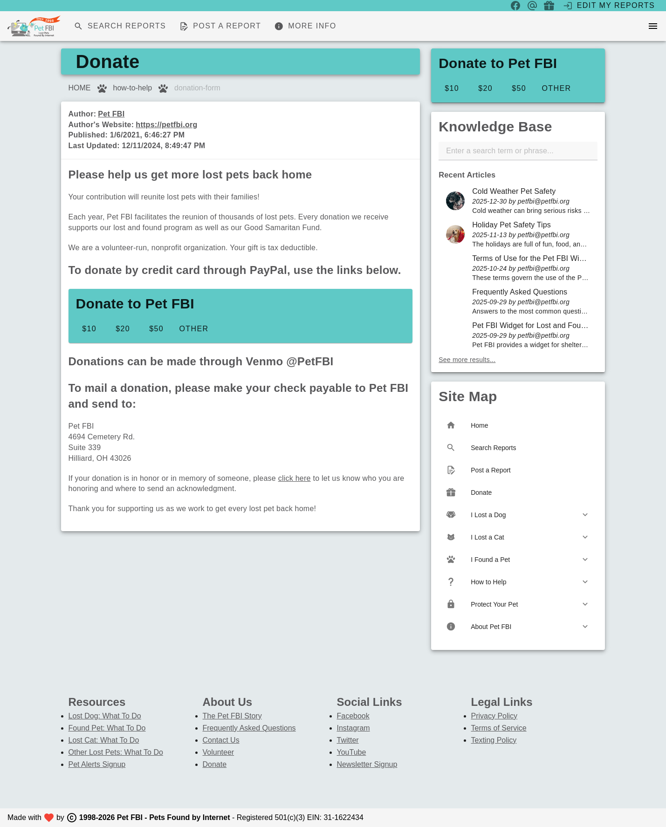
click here (294, 478)
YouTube (351, 752)
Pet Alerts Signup (97, 764)
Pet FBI (111, 114)
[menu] (653, 26)
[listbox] (518, 267)
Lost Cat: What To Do (104, 740)
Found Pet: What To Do (107, 728)
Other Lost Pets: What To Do (116, 752)
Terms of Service (499, 728)
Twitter (348, 740)
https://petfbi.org (166, 125)
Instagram (353, 728)
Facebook (353, 716)
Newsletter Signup (367, 764)
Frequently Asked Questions (249, 728)
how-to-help (132, 88)
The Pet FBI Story (232, 716)
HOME (80, 88)
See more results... (467, 359)
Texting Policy (494, 740)
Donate (215, 764)
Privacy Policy (494, 716)
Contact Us (221, 740)
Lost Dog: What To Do (105, 716)
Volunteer (218, 752)
